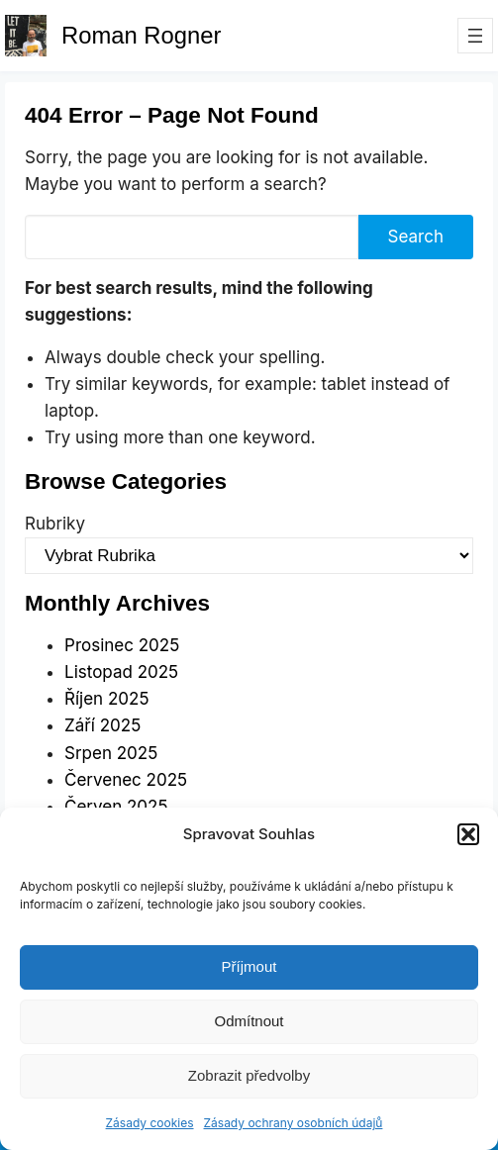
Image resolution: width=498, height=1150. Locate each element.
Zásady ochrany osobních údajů (293, 1122)
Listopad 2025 (121, 672)
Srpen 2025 (110, 753)
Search (416, 236)
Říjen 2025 (106, 699)
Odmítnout (248, 1020)
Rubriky (55, 523)
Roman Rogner (141, 35)
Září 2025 (102, 725)
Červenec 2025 (125, 780)
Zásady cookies (150, 1122)
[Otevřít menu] (475, 35)
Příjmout (249, 966)
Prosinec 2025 (121, 645)
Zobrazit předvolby (249, 1075)
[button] (468, 834)
